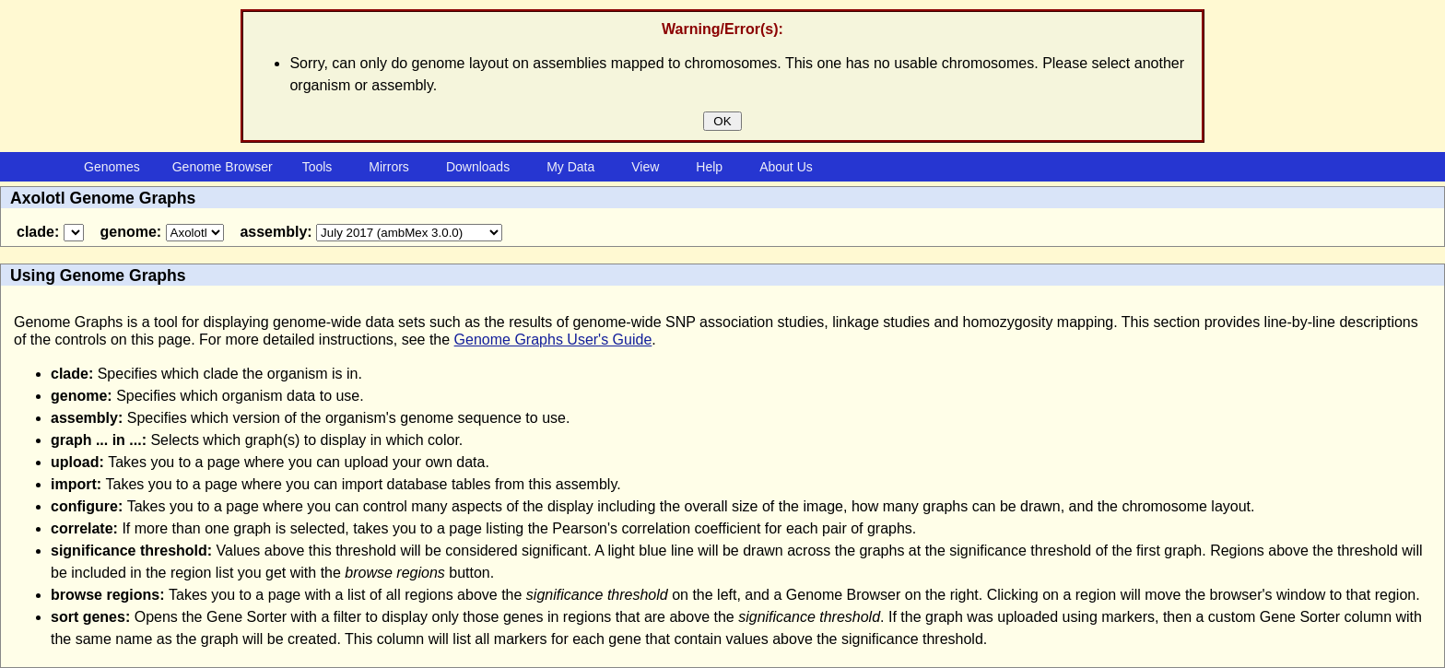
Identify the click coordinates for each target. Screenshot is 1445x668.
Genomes (112, 166)
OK (723, 121)
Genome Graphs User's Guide (553, 339)
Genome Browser (222, 166)
